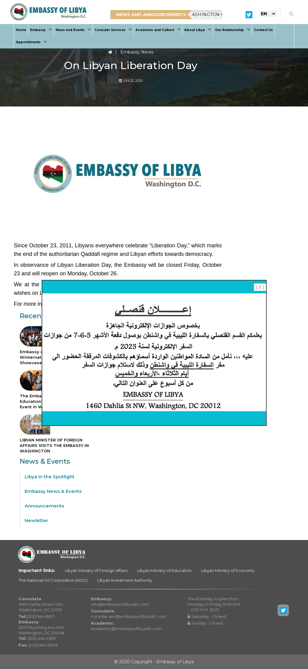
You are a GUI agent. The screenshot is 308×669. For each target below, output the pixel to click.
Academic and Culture (158, 30)
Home (21, 30)
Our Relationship (232, 30)
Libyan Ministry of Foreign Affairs (96, 570)
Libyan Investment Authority (124, 580)
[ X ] (260, 287)
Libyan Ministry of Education (164, 570)
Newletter (36, 520)
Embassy (41, 30)
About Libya (197, 30)
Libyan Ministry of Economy (227, 570)
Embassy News (136, 52)
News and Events (73, 30)
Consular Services (113, 30)
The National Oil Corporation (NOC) (53, 580)
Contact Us (263, 30)
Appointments (31, 42)
